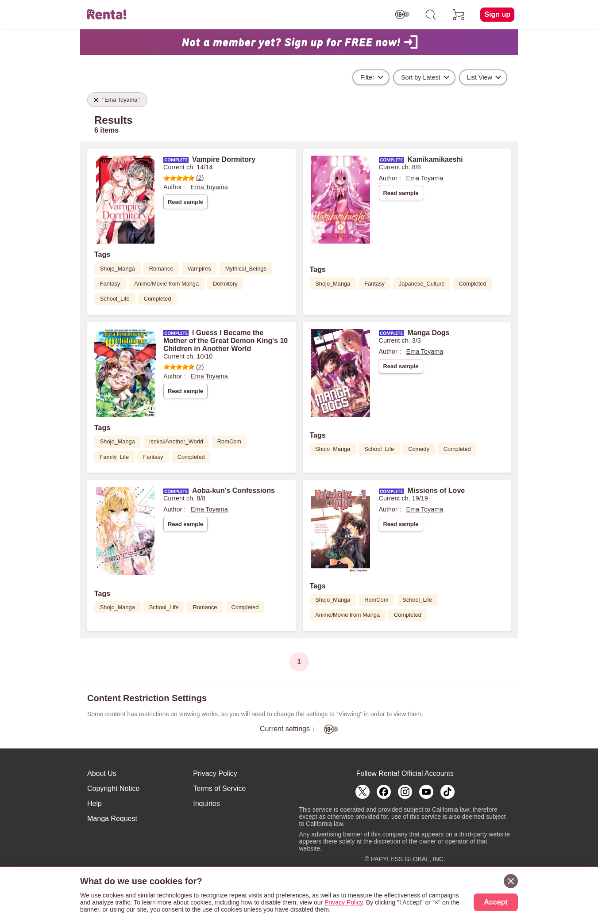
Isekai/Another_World (176, 441)
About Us (101, 773)
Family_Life (114, 457)
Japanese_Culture (422, 283)
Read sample (185, 202)
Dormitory (225, 283)
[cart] (459, 15)
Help (94, 803)
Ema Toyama (209, 187)
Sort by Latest (420, 77)
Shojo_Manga (117, 268)
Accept (495, 902)
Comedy (418, 449)
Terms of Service (219, 788)
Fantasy (110, 283)
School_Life (115, 298)
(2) (183, 177)
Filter (367, 77)
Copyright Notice (113, 788)
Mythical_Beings (245, 268)
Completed (157, 298)
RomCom (229, 441)
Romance (161, 268)
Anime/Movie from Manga (166, 283)
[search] (431, 15)
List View (479, 77)
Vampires (199, 268)
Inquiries (206, 803)
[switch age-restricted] (402, 14)
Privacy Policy (215, 773)
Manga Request (112, 818)
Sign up (497, 14)
